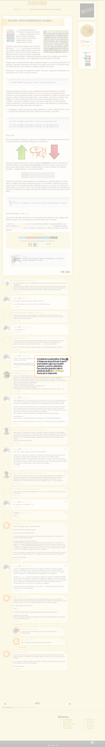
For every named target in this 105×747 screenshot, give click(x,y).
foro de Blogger (58, 371)
